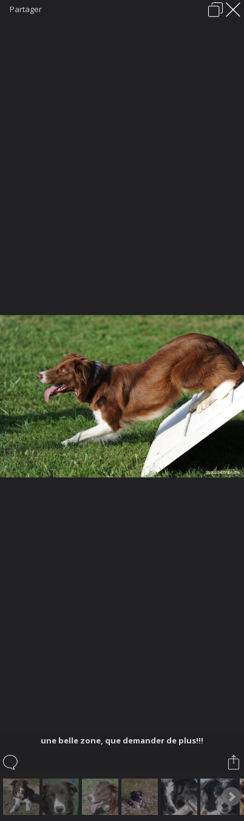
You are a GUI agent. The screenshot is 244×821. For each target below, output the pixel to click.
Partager (26, 9)
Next (231, 796)
